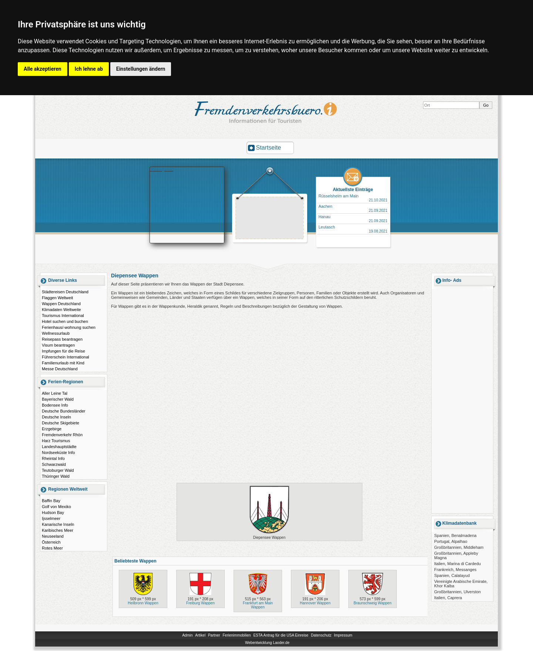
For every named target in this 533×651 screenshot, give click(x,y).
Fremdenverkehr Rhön (62, 435)
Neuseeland (53, 536)
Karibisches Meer (57, 530)
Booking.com (162, 169)
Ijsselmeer (51, 518)
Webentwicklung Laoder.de (267, 643)
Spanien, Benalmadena (455, 535)
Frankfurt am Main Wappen (258, 605)
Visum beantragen (58, 345)
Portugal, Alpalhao (450, 541)
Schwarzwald (54, 464)
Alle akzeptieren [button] (42, 69)
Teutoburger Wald (58, 470)
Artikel (200, 635)
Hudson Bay (53, 512)
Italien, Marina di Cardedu (457, 563)
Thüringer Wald (56, 476)
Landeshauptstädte (59, 446)
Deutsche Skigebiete (60, 423)
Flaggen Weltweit (57, 298)
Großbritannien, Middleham (458, 547)
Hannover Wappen (315, 603)
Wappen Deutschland (61, 303)
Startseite (268, 147)
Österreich (51, 542)
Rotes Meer (52, 548)
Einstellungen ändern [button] (140, 69)
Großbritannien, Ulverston (457, 592)
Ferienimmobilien (236, 635)
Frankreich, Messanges (455, 569)
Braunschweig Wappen (372, 603)
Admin (187, 635)
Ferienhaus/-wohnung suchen (68, 327)
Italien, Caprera (448, 597)
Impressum (343, 635)
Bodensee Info (55, 405)
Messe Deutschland (60, 369)
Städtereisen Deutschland (65, 292)
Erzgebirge (51, 429)
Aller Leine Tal (54, 393)
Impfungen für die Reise (63, 351)
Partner (214, 635)
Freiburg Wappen (200, 603)
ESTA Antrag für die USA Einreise (280, 635)
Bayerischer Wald (58, 399)
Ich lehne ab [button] (89, 69)
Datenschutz (321, 635)
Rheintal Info (53, 458)
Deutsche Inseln (56, 417)
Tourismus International (63, 315)
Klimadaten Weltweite (61, 309)
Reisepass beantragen (62, 339)
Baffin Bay (51, 500)
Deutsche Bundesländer (63, 411)
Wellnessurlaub (56, 333)
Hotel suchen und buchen (65, 321)
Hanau (325, 216)
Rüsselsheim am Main (339, 196)
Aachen (325, 206)
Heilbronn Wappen (143, 603)
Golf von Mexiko (56, 506)
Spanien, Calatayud (452, 575)
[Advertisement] (270, 219)
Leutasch (327, 227)
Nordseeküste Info (58, 452)
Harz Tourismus (56, 440)
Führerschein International (65, 357)
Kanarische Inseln (58, 524)
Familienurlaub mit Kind (63, 363)
